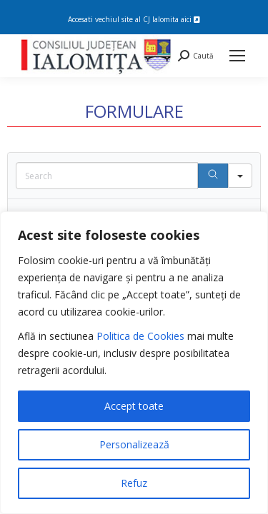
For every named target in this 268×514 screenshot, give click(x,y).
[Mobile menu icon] (237, 55)
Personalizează (134, 444)
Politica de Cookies (140, 336)
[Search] (213, 175)
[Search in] (240, 175)
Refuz (134, 483)
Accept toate (134, 406)
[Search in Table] (107, 175)
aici (190, 19)
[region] (134, 362)
